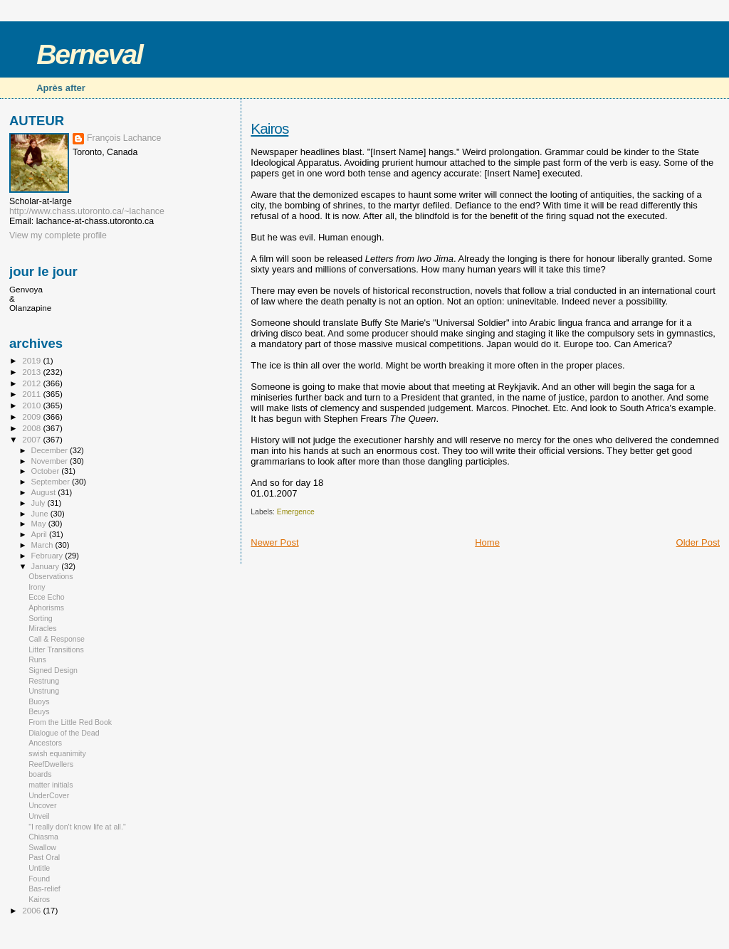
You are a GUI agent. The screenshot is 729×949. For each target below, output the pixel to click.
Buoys (38, 701)
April (40, 534)
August (44, 492)
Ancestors (45, 742)
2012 (32, 383)
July (39, 503)
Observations (50, 576)
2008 (32, 428)
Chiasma (43, 836)
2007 (32, 439)
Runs (37, 659)
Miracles (42, 628)
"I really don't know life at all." (77, 826)
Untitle (39, 868)
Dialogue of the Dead (63, 732)
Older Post (698, 542)
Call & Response (56, 639)
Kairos (269, 128)
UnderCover (48, 795)
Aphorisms (46, 607)
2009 (32, 416)
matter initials (50, 784)
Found (39, 878)
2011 (32, 393)
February (48, 555)
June (41, 513)
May (39, 523)
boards (39, 774)
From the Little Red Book (70, 722)
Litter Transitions (56, 649)
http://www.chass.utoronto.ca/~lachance (86, 211)
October (46, 471)
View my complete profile (58, 235)
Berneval (89, 54)
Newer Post (274, 542)
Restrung (43, 681)
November (50, 461)
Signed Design (53, 670)
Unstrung (43, 690)
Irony (37, 587)
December (50, 450)
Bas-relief (44, 888)
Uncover (42, 805)
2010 (32, 405)
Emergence (296, 512)
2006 (32, 910)
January (46, 566)
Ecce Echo (46, 597)
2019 (32, 360)
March (43, 545)
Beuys (38, 711)
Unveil (38, 816)
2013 (32, 371)
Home (487, 542)
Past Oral (44, 857)
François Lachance (124, 138)
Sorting (40, 618)
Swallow (42, 847)
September (52, 481)
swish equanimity (57, 753)
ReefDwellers (50, 764)
